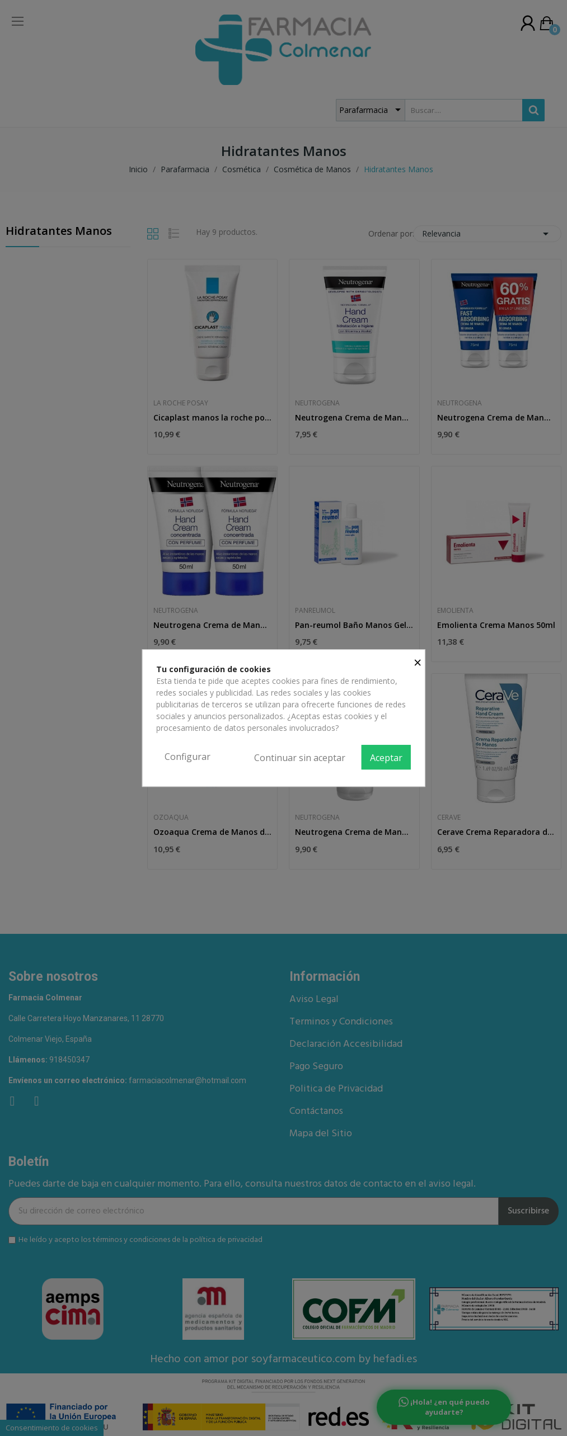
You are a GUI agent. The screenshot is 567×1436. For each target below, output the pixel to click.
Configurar (187, 756)
